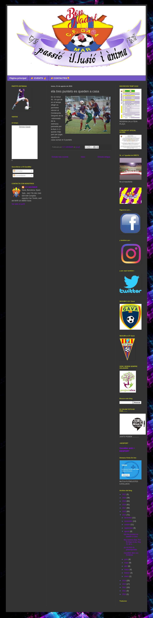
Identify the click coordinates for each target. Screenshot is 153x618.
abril (126, 566)
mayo (126, 563)
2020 (124, 498)
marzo (127, 570)
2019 (124, 501)
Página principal (17, 78)
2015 (124, 515)
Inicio (83, 157)
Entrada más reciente (60, 157)
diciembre (128, 518)
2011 (124, 591)
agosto (127, 531)
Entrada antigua (104, 157)
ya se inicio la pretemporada (130, 548)
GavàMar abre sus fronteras (131, 554)
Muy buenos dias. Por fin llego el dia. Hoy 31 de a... (132, 542)
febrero (127, 573)
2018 (124, 505)
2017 (124, 508)
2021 (124, 494)
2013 (124, 584)
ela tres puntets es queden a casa (131, 535)
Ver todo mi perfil (18, 204)
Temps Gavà (24, 127)
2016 (124, 511)
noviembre (128, 521)
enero (126, 576)
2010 (124, 594)
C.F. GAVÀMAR (31, 187)
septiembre (128, 528)
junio (126, 559)
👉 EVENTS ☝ (38, 78)
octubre (127, 525)
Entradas (17, 171)
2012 (124, 587)
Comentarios (19, 176)
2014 (124, 581)
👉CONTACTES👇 (60, 78)
